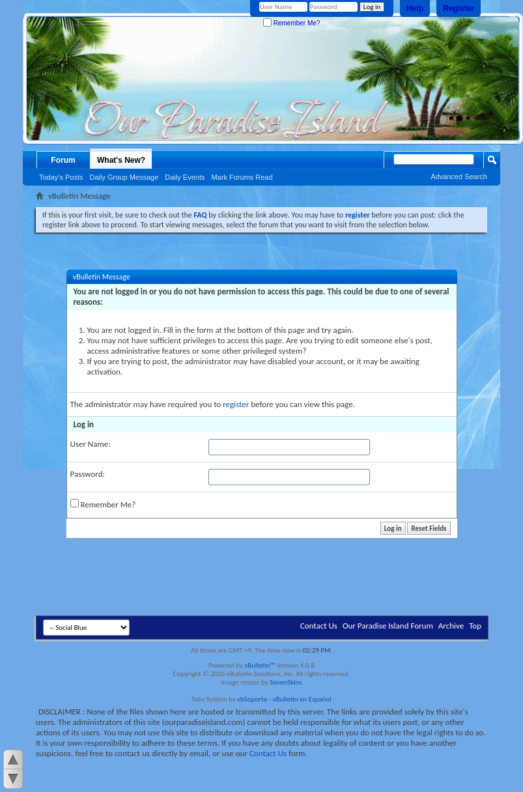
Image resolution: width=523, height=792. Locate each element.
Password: (87, 474)
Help (414, 8)
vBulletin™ (259, 665)
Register (458, 8)
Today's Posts (61, 177)
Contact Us (318, 625)
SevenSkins (286, 682)
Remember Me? (291, 23)
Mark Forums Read (241, 177)
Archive (451, 625)
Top (475, 625)
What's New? (121, 160)
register (236, 404)
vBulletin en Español (302, 699)
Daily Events (185, 177)
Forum (63, 160)
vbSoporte (252, 699)
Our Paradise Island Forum (388, 625)
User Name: (90, 444)
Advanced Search (459, 176)
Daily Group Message (124, 177)
